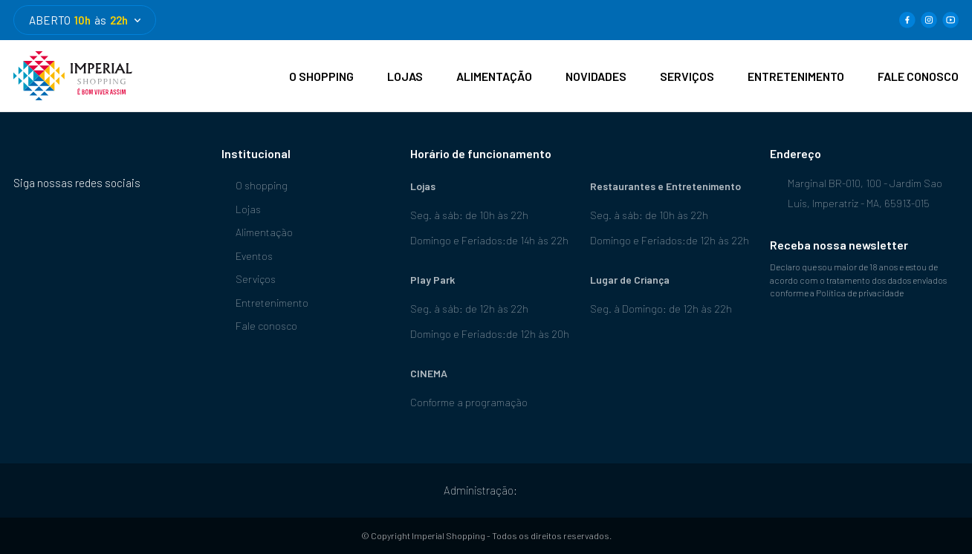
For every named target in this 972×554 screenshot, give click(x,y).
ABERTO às (84, 20)
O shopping (254, 185)
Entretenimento (264, 302)
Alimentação (257, 232)
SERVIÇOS (687, 76)
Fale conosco (259, 325)
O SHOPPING (321, 76)
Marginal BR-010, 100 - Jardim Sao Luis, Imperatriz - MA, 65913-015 (856, 191)
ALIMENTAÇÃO (494, 76)
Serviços (248, 279)
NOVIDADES (596, 76)
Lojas (241, 209)
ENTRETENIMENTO (796, 76)
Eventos (247, 256)
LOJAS (405, 76)
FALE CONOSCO (918, 76)
